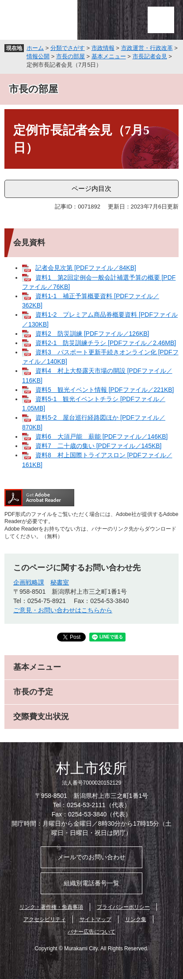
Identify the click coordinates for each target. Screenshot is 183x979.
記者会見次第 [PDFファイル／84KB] (85, 267)
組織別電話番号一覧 (91, 883)
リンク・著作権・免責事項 (51, 907)
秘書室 (59, 582)
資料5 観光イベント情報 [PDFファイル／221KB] (104, 389)
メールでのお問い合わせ (91, 857)
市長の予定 (33, 691)
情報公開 (38, 56)
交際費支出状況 (41, 716)
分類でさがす (67, 48)
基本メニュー (109, 56)
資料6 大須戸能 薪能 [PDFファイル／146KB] (101, 436)
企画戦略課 (28, 582)
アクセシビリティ (44, 919)
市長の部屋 (70, 56)
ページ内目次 (91, 188)
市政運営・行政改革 (147, 48)
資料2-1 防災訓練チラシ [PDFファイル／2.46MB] (105, 342)
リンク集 (135, 919)
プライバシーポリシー (123, 907)
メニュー (161, 20)
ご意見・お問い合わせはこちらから (62, 610)
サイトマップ (95, 919)
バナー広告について (91, 932)
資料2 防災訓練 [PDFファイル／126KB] (92, 333)
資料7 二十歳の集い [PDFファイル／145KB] (98, 445)
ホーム (35, 48)
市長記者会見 (150, 56)
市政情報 (103, 48)
